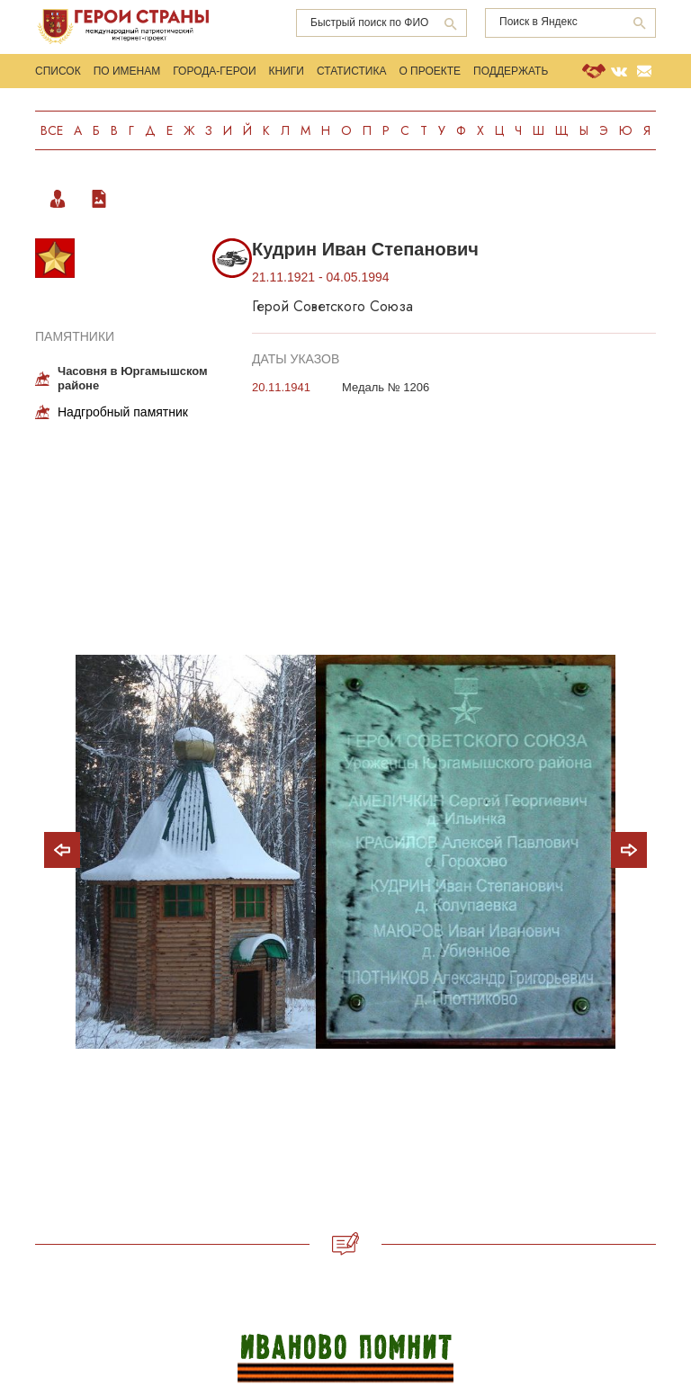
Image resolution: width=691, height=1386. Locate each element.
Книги (286, 71)
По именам (127, 71)
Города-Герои (214, 71)
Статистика (351, 71)
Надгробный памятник (123, 412)
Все (51, 130)
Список (58, 71)
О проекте (430, 71)
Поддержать (510, 71)
